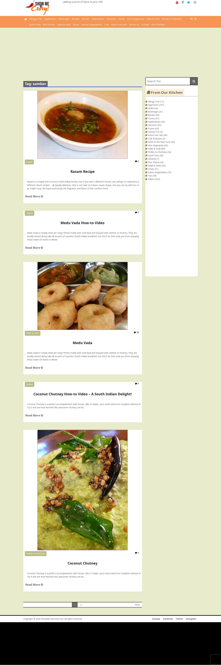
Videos (29, 213)
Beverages (64, 18)
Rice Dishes (49, 24)
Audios (151, 108)
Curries (85, 18)
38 (136, 332)
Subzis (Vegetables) (91, 24)
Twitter (179, 618)
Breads (76, 18)
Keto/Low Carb (119, 24)
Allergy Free (35, 18)
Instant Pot (154, 131)
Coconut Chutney (82, 563)
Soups (76, 24)
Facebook (168, 618)
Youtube (156, 618)
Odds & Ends (153, 18)
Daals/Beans (97, 18)
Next (137, 604)
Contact (145, 24)
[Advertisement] (110, 50)
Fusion (121, 18)
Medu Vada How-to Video (82, 222)
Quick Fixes (35, 24)
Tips (106, 24)
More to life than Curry (159, 141)
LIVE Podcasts (155, 138)
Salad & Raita (64, 24)
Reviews (152, 158)
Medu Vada (82, 342)
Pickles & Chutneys (172, 18)
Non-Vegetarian (135, 18)
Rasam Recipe (83, 171)
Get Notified (158, 24)
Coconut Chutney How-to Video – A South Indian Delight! (83, 394)
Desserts (111, 18)
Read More (34, 196)
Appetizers (50, 18)
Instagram (191, 618)
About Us (134, 24)
